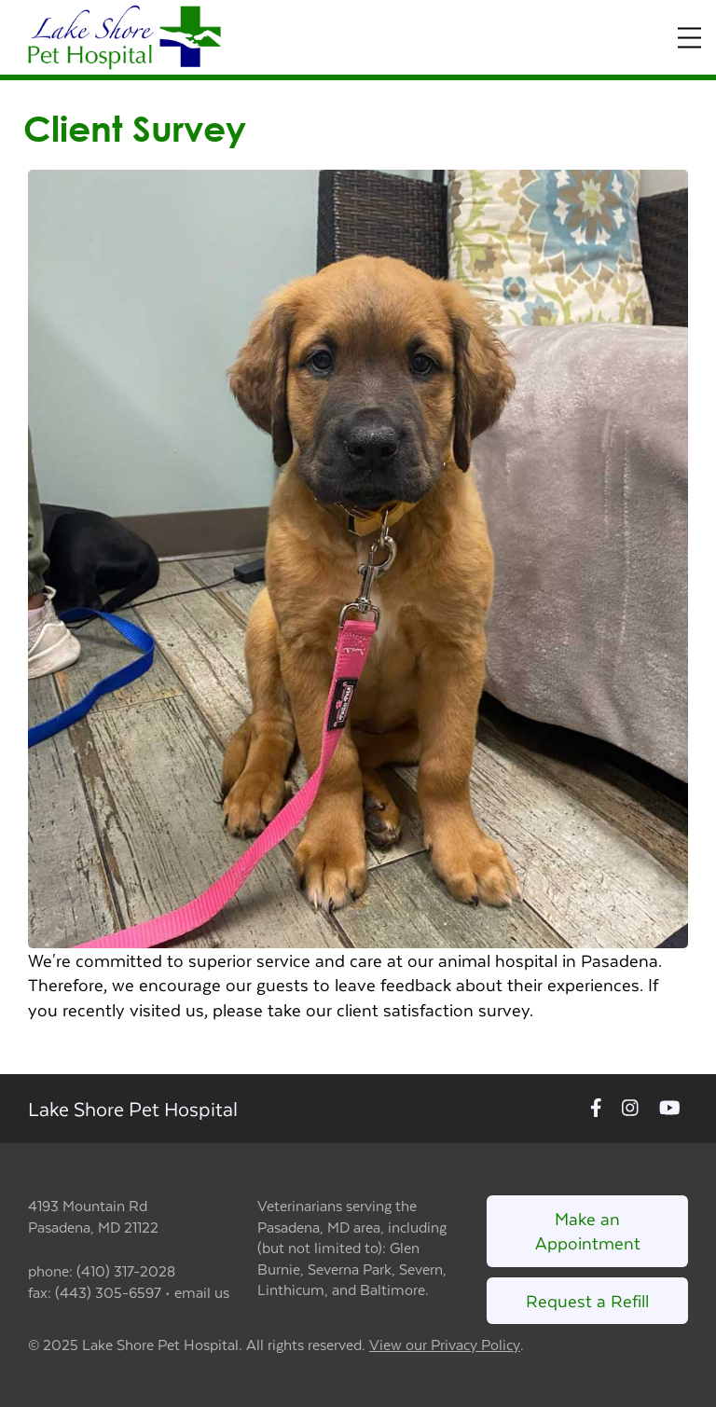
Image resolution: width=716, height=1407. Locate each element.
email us (201, 1292)
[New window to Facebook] (596, 1109)
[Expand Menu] (689, 37)
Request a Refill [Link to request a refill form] (587, 1300)
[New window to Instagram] (630, 1109)
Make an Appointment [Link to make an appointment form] (587, 1230)
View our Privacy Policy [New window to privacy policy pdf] (444, 1345)
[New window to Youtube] (670, 1109)
